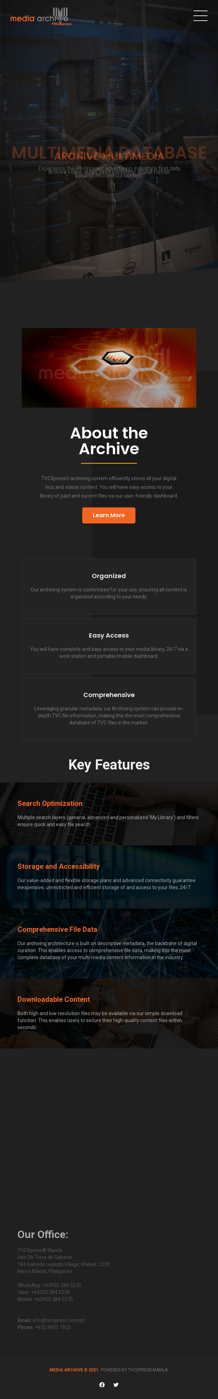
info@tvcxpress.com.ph (59, 1320)
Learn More (109, 515)
